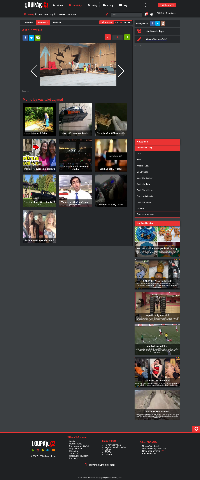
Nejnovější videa (113, 445)
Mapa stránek (75, 448)
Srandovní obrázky (145, 196)
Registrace (171, 13)
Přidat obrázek (167, 5)
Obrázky (75, 5)
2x (125, 22)
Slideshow (106, 22)
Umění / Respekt (144, 202)
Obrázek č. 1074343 (67, 14)
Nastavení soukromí (79, 456)
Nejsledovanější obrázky (154, 448)
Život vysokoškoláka (145, 214)
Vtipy (92, 5)
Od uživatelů (142, 172)
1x (121, 22)
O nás (72, 441)
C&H (139, 154)
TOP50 (108, 452)
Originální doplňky (145, 178)
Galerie (108, 454)
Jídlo (139, 160)
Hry (123, 5)
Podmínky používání (79, 446)
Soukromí (74, 453)
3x (129, 22)
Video (57, 5)
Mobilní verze (75, 443)
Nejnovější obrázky (151, 446)
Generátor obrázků (151, 451)
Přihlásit (160, 13)
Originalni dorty (143, 184)
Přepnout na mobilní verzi (100, 465)
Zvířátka (140, 208)
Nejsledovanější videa (115, 447)
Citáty (107, 5)
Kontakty (73, 458)
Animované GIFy (46, 14)
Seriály (108, 450)
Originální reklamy (145, 190)
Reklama (73, 451)
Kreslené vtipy (143, 166)
